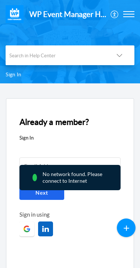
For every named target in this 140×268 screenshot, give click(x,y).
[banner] (70, 41)
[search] (55, 55)
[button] (114, 14)
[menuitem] (114, 14)
